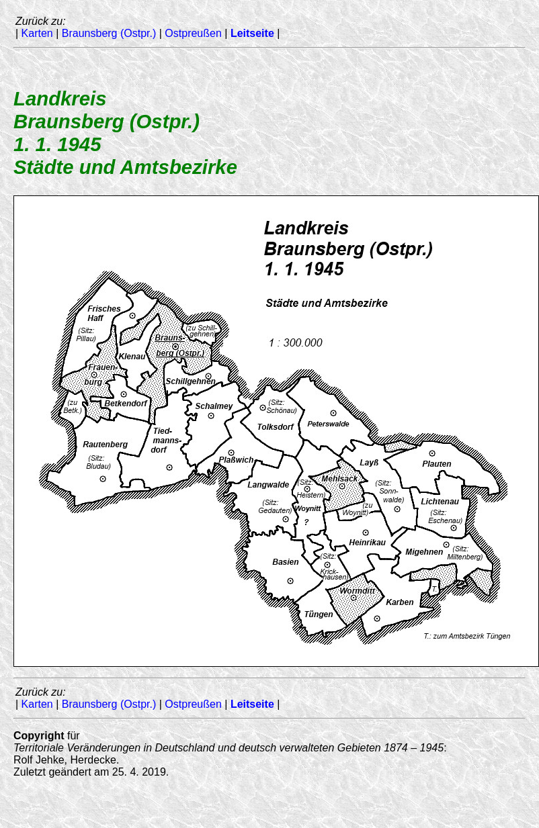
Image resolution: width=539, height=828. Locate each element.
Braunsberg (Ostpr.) (109, 33)
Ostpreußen (193, 33)
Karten (37, 33)
